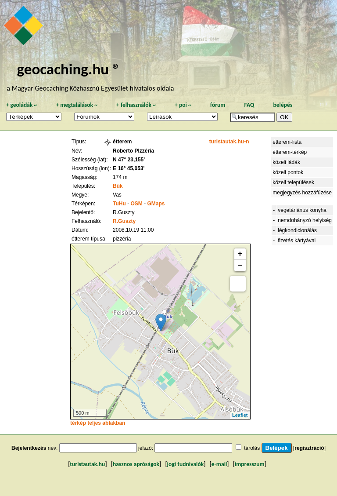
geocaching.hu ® (68, 68)
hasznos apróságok (136, 464)
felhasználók (136, 105)
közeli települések (293, 182)
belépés (282, 105)
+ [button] (240, 254)
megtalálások (76, 105)
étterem (122, 142)
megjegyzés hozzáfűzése (302, 193)
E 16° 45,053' (128, 168)
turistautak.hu (87, 464)
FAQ (249, 105)
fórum (218, 105)
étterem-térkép (289, 152)
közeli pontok (287, 172)
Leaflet (239, 415)
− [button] (240, 265)
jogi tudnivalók (185, 464)
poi (183, 105)
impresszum (250, 464)
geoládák (21, 105)
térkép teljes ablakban (97, 423)
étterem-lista (286, 142)
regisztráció (309, 448)
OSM (137, 204)
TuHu (119, 204)
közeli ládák (286, 162)
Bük (118, 186)
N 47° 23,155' (129, 160)
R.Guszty (124, 221)
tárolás (252, 448)
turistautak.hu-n (229, 142)
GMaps (156, 204)
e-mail (219, 464)
